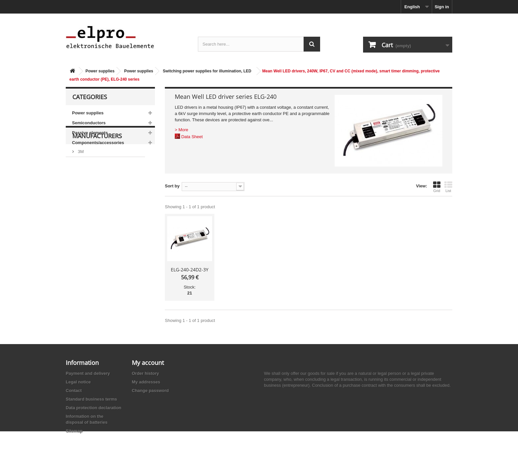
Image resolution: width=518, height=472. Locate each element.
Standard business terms (91, 399)
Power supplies (100, 71)
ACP (82, 219)
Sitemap (74, 430)
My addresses (146, 381)
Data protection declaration (93, 407)
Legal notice (78, 381)
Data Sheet (192, 136)
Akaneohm (87, 239)
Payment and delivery (88, 373)
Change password (150, 390)
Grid (436, 187)
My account (148, 363)
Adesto (84, 229)
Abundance (88, 200)
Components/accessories (98, 142)
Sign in (442, 6)
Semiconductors (89, 122)
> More (181, 129)
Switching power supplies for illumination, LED (207, 71)
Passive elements (90, 132)
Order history (145, 373)
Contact (74, 390)
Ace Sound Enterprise (98, 210)
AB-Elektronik (90, 190)
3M (80, 180)
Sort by (172, 185)
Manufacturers (97, 167)
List (448, 187)
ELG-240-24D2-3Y (189, 269)
